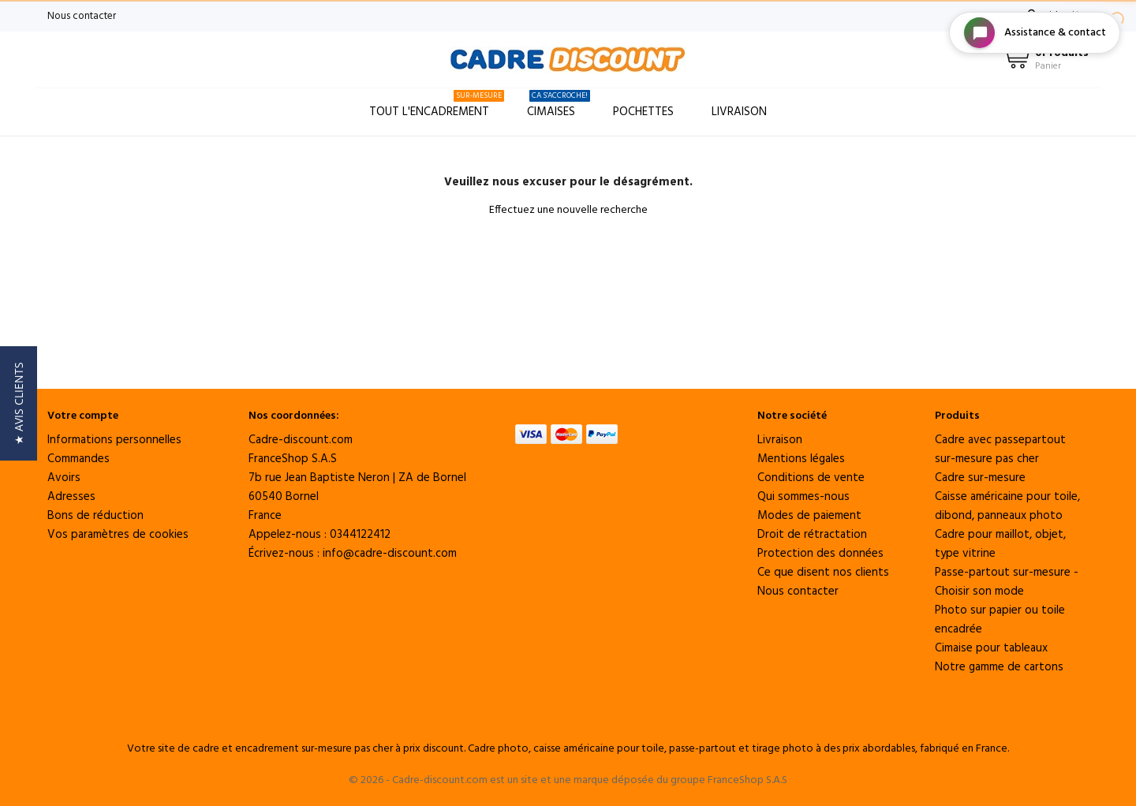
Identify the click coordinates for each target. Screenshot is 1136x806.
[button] (18, 403)
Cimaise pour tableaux (991, 648)
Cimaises (558, 105)
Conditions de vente (811, 477)
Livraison (739, 112)
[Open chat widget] (1034, 33)
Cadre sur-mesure (980, 477)
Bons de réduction (95, 515)
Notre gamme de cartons (999, 667)
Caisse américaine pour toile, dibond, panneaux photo (1007, 506)
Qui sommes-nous (803, 496)
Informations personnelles (114, 440)
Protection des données (820, 553)
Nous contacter (81, 16)
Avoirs (63, 477)
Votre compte (82, 416)
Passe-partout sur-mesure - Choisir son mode (1006, 582)
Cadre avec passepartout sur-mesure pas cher (1000, 449)
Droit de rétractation (812, 534)
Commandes (78, 459)
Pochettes (643, 112)
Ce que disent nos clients (823, 572)
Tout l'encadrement (436, 105)
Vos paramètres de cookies (118, 534)
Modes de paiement (809, 515)
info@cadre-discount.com (390, 553)
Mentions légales (801, 459)
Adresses (71, 496)
